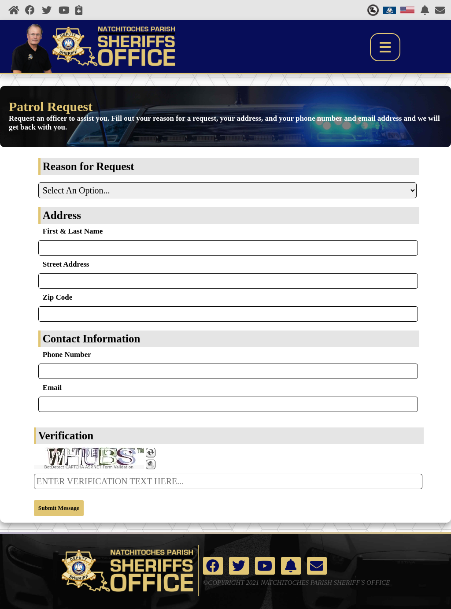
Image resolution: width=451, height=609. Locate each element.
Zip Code (58, 297)
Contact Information (91, 339)
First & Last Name (73, 231)
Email (52, 387)
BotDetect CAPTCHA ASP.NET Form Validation (89, 467)
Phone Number (67, 354)
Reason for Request (88, 166)
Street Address (66, 264)
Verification (65, 436)
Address (62, 215)
